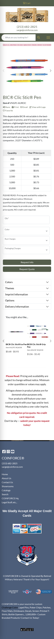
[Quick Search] (18, 37)
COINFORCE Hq (10, 498)
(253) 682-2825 (27, 26)
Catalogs (6, 490)
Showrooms (8, 486)
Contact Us (7, 482)
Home (5, 474)
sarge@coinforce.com (27, 30)
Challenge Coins (10, 607)
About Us (6, 478)
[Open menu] (48, 37)
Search (5, 494)
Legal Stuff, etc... (9, 502)
